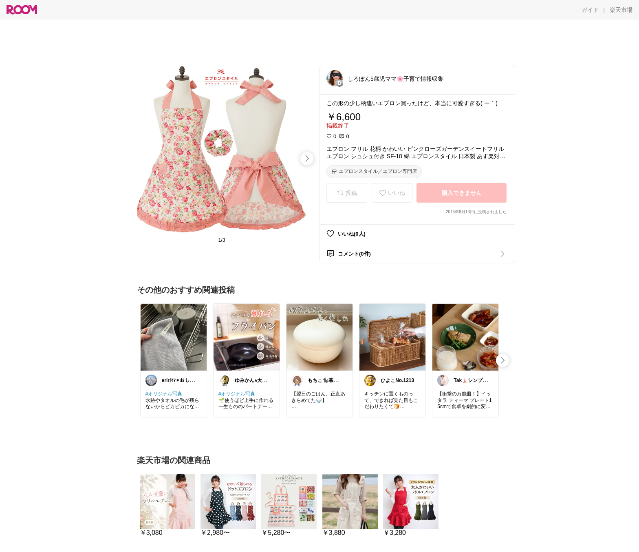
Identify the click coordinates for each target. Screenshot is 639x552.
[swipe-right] (306, 158)
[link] (174, 337)
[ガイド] (590, 9)
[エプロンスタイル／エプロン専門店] (374, 171)
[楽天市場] (621, 9)
